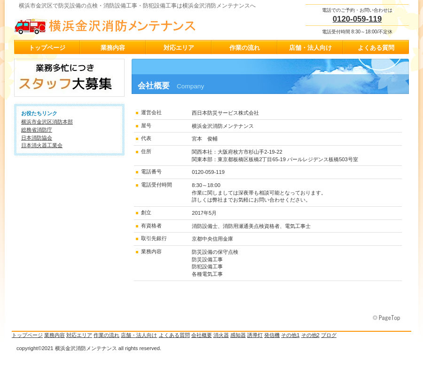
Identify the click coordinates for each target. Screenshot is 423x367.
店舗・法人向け (139, 335)
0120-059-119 (357, 19)
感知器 (238, 335)
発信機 (272, 335)
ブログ (329, 335)
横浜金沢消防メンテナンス (108, 24)
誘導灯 (255, 335)
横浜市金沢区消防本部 (47, 122)
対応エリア (79, 335)
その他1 (290, 335)
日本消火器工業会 (42, 145)
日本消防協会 (36, 138)
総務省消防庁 (36, 130)
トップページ (27, 335)
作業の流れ (106, 335)
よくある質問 (174, 335)
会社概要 (201, 335)
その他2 (310, 335)
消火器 (221, 335)
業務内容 (54, 335)
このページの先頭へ (387, 318)
